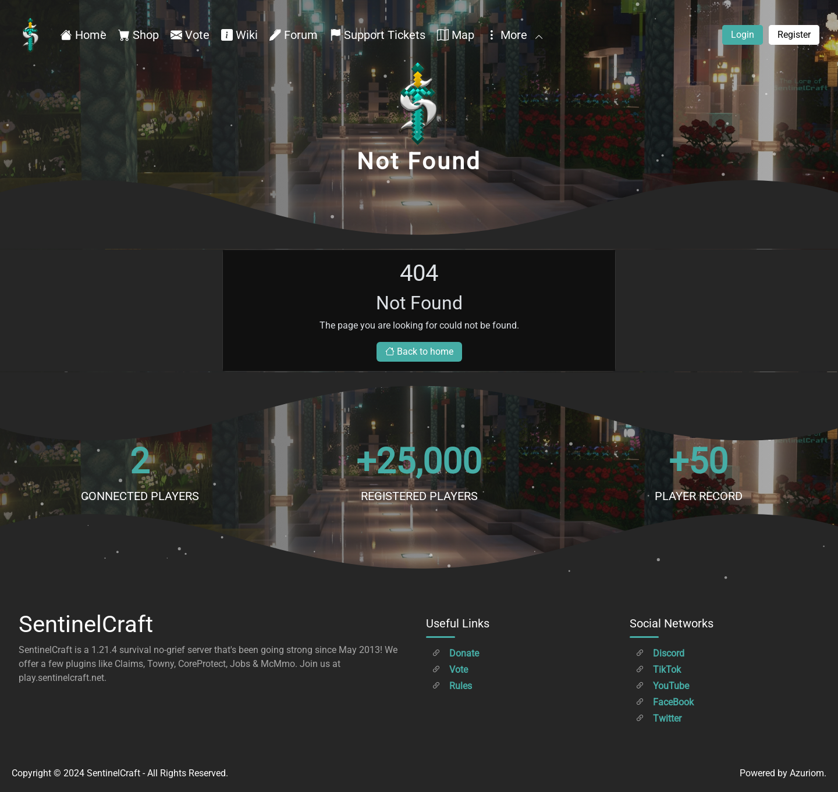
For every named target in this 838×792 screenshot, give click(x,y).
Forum (293, 35)
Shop (138, 35)
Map (455, 35)
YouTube (662, 685)
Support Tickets (377, 35)
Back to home (419, 351)
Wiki (239, 35)
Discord (659, 653)
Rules (452, 685)
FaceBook (664, 702)
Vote (190, 35)
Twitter (658, 718)
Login (742, 34)
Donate (455, 653)
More (514, 35)
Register (794, 34)
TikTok (658, 669)
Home (83, 35)
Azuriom (807, 773)
